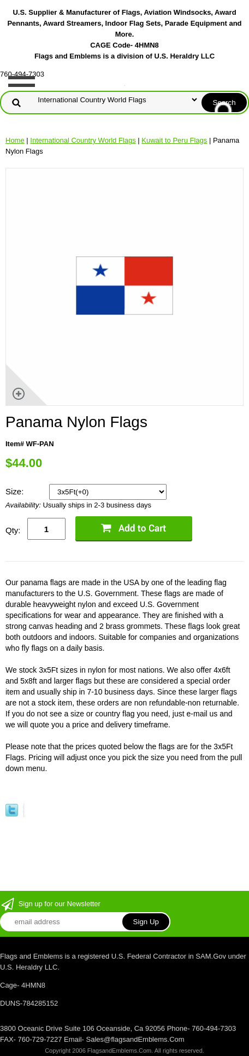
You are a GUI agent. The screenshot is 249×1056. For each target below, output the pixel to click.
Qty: (13, 530)
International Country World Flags (82, 140)
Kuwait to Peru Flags (174, 140)
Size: (15, 491)
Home (15, 140)
